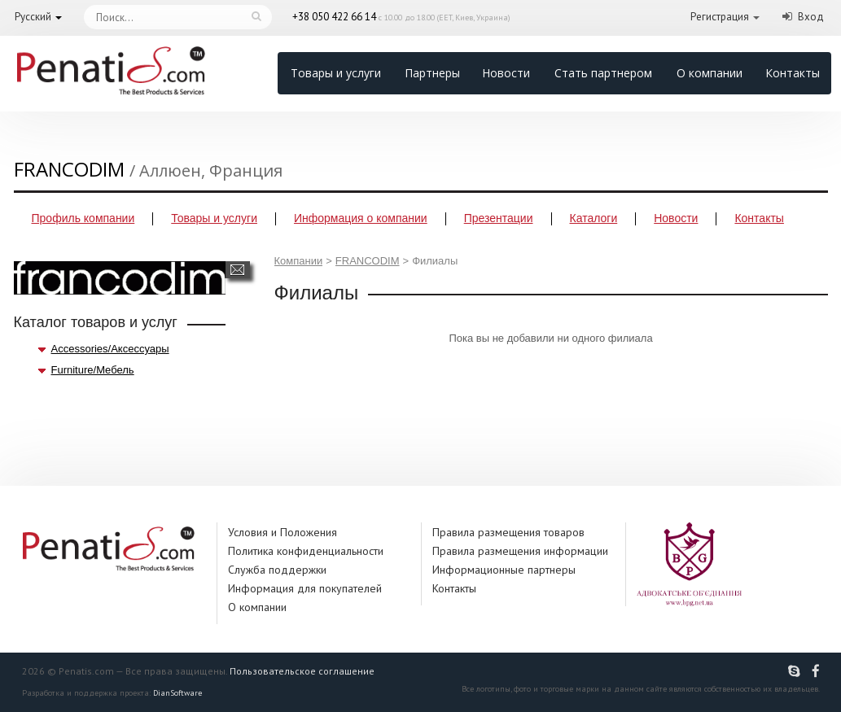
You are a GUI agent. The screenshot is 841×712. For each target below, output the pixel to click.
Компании (298, 261)
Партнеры (432, 73)
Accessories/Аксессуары (110, 349)
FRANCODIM (367, 261)
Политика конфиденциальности (305, 551)
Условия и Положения (282, 532)
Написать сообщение (237, 269)
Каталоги (594, 218)
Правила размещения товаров (508, 532)
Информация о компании (360, 218)
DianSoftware (177, 693)
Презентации (498, 218)
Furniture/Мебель (92, 370)
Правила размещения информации (520, 551)
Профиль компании (83, 218)
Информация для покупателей (305, 588)
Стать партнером (603, 73)
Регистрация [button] (719, 17)
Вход (811, 17)
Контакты (792, 73)
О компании (709, 73)
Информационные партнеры (504, 569)
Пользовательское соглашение (302, 671)
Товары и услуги (336, 73)
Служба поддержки (277, 569)
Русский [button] (33, 17)
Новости (506, 73)
